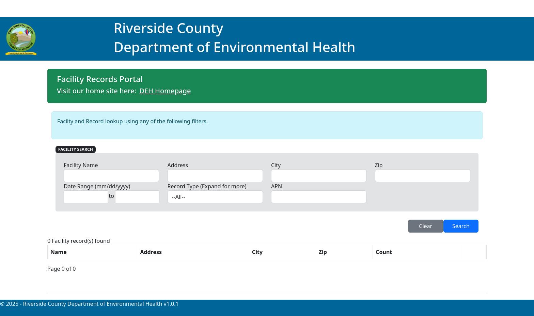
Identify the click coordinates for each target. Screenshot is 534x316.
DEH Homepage (165, 90)
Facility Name (81, 165)
